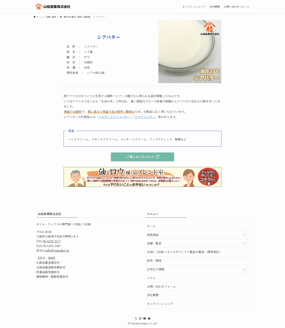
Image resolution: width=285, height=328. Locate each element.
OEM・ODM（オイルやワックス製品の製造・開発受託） (184, 252)
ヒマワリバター (145, 117)
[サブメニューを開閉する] (244, 234)
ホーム (151, 226)
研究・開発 (154, 261)
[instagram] (140, 318)
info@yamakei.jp (57, 250)
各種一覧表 (197, 243)
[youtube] (144, 318)
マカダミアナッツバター (114, 117)
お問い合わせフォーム (161, 286)
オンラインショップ (160, 304)
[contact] (149, 318)
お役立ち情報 (197, 269)
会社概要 (152, 295)
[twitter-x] (136, 318)
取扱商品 (197, 234)
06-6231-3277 (52, 241)
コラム (151, 278)
